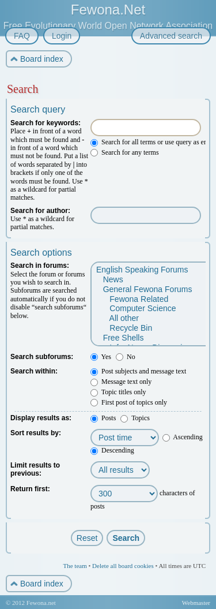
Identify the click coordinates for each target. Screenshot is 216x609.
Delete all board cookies (123, 565)
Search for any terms (124, 152)
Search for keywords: (45, 123)
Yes (100, 357)
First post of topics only (128, 402)
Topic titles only (118, 392)
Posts (103, 418)
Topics (135, 418)
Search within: (34, 371)
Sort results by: (35, 433)
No (125, 357)
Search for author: (40, 211)
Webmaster (196, 602)
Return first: (30, 489)
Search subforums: (41, 357)
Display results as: (40, 418)
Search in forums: (39, 265)
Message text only (120, 382)
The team (74, 565)
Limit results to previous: (35, 469)
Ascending (182, 437)
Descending (112, 450)
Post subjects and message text (138, 371)
